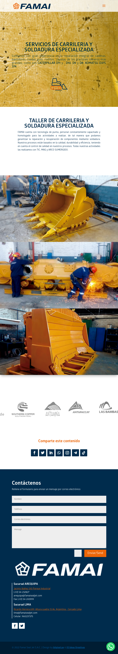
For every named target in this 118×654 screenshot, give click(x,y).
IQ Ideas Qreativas (76, 647)
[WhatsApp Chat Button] (110, 646)
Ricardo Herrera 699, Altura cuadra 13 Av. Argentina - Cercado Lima (48, 609)
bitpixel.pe (58, 647)
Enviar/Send (95, 553)
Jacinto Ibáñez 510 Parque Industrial (32, 588)
